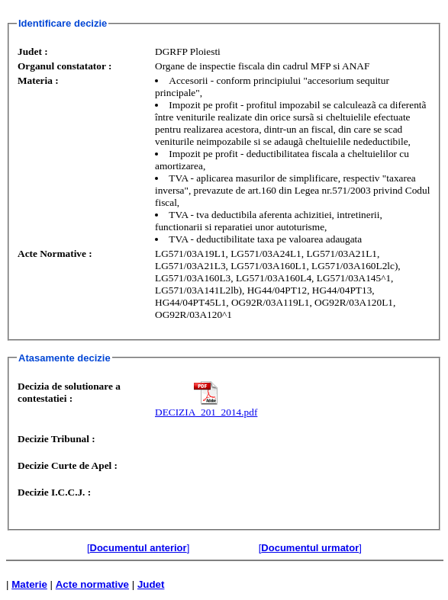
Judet (151, 584)
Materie (29, 584)
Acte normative (92, 584)
